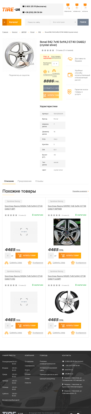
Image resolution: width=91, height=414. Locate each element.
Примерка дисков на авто (49, 374)
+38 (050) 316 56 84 (71, 366)
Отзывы (39, 181)
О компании (29, 361)
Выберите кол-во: (47, 63)
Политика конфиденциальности (47, 362)
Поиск (83, 22)
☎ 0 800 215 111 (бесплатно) (34, 6)
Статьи (27, 379)
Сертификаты (30, 366)
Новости (28, 383)
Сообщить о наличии (51, 88)
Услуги (27, 370)
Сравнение (67, 9)
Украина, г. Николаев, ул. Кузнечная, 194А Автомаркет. (72, 386)
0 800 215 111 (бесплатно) (72, 361)
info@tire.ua (67, 374)
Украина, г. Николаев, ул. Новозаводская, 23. (72, 392)
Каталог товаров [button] (10, 22)
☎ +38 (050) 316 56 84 (32, 12)
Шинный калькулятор (47, 379)
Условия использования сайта (48, 369)
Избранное (76, 9)
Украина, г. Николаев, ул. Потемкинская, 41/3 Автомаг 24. (73, 379)
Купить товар (27, 255)
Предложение (25, 181)
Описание (9, 181)
